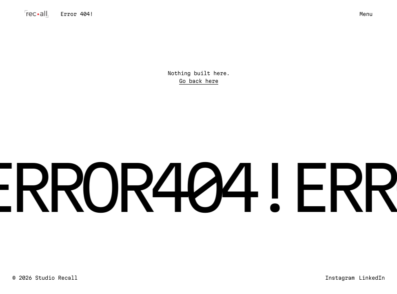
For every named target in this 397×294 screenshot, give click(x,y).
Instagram (340, 278)
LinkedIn (372, 278)
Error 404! (76, 14)
